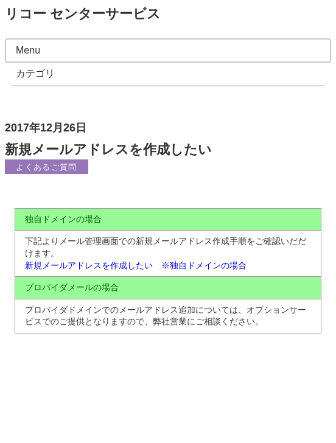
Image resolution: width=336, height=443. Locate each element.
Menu (28, 50)
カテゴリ (35, 73)
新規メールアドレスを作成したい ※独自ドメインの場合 (136, 265)
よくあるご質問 (46, 167)
